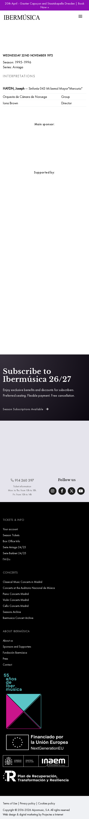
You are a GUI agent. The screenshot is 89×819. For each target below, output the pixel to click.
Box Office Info (11, 541)
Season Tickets (11, 535)
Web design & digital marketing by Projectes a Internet (33, 814)
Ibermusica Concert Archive (18, 618)
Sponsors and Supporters (17, 646)
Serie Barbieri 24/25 (14, 553)
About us (8, 640)
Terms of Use (10, 803)
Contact (7, 664)
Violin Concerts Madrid (16, 600)
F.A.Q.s (6, 559)
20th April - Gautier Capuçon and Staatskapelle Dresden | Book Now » (44, 5)
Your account (10, 529)
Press (5, 658)
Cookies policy (46, 803)
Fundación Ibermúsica (15, 652)
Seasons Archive (12, 612)
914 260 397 (22, 480)
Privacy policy (27, 803)
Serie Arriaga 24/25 (14, 547)
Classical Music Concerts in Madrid (22, 582)
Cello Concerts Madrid (16, 606)
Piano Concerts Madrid (16, 594)
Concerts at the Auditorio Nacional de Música (29, 588)
